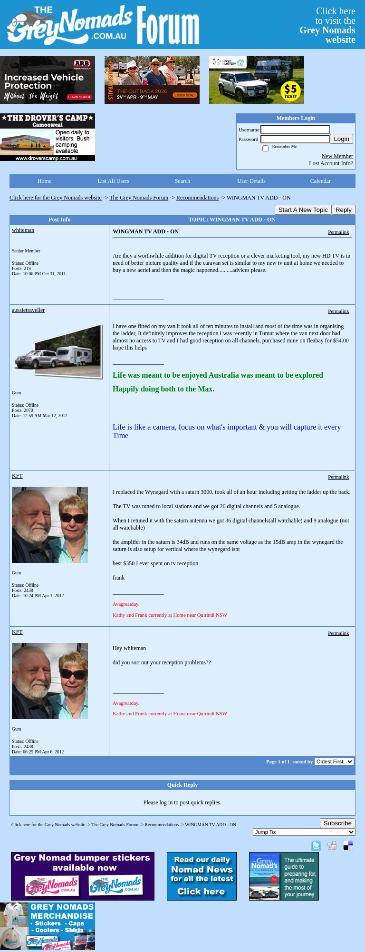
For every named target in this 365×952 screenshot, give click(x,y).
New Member (337, 156)
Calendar (320, 181)
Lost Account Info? (331, 163)
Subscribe (338, 823)
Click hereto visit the (327, 25)
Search (183, 181)
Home (44, 181)
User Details (251, 181)
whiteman (23, 230)
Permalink (338, 232)
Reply (344, 209)
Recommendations (197, 197)
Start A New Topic (303, 209)
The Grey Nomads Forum (139, 197)
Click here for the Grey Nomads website (56, 197)
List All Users (113, 181)
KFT (17, 475)
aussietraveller (28, 310)
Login (341, 138)
